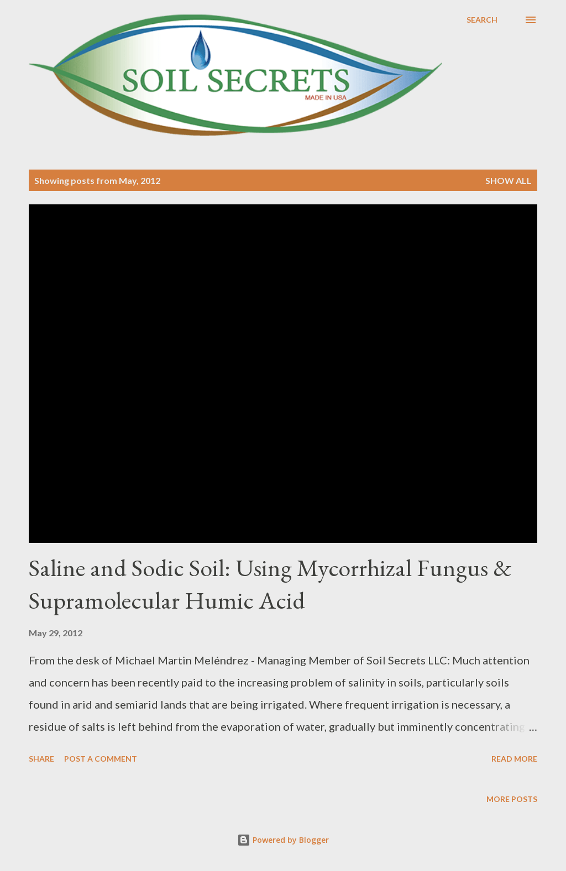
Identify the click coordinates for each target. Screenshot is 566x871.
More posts (511, 799)
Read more (514, 758)
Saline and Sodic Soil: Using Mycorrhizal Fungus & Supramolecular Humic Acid (270, 584)
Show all (508, 180)
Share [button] (41, 758)
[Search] (482, 20)
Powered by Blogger (283, 840)
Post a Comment (100, 758)
